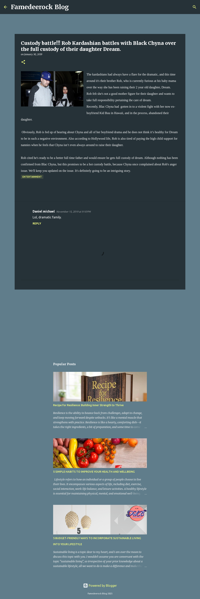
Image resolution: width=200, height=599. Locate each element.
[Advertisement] (100, 322)
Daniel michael (44, 211)
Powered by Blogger (100, 585)
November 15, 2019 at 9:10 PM (73, 211)
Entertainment (32, 176)
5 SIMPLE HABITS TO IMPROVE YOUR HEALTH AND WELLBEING (94, 471)
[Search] (74, 7)
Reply (37, 223)
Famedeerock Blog (40, 7)
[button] (23, 62)
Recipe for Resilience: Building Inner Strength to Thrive (88, 405)
